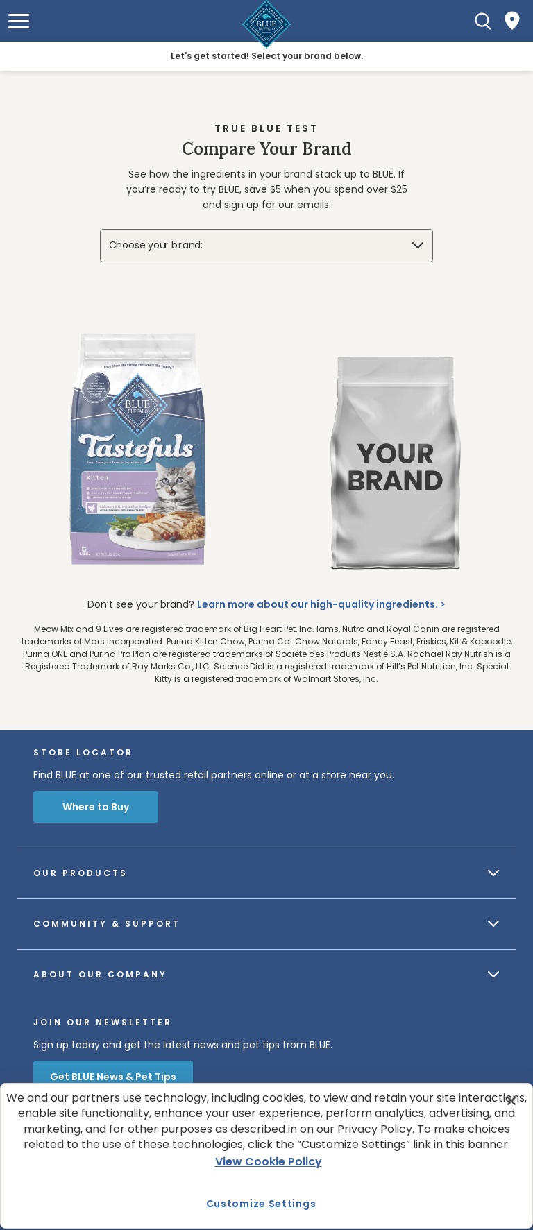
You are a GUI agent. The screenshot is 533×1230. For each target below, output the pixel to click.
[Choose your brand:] (267, 245)
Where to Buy (95, 807)
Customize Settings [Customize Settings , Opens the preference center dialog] (261, 1204)
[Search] (483, 20)
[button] (18, 21)
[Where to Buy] (512, 20)
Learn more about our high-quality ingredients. (317, 604)
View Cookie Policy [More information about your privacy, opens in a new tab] (268, 1162)
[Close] (511, 1101)
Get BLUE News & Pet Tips (113, 1077)
